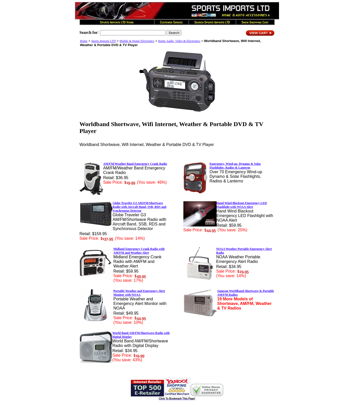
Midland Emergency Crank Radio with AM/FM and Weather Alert (139, 250)
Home (83, 41)
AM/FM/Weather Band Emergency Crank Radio (135, 164)
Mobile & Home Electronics (137, 41)
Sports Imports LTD (103, 41)
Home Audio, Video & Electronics (179, 41)
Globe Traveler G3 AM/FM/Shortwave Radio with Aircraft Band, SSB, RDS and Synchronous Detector (140, 206)
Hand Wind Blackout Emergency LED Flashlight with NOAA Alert (242, 205)
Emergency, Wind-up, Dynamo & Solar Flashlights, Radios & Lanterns (235, 165)
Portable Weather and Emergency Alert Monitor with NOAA (139, 293)
